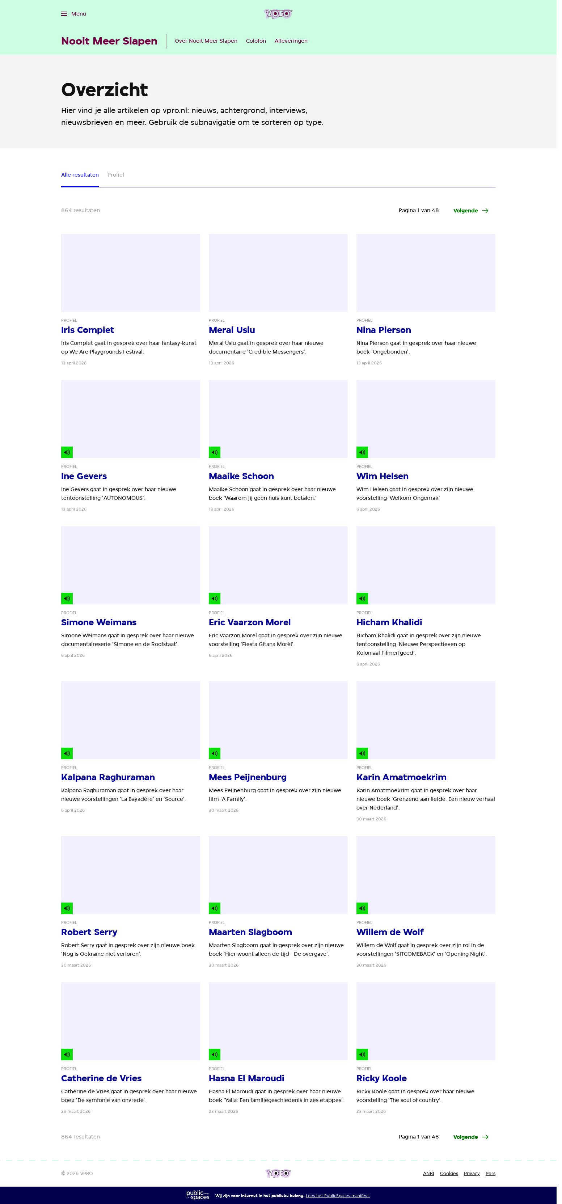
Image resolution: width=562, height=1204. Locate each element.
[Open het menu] (73, 14)
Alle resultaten (80, 175)
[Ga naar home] (278, 14)
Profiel (115, 175)
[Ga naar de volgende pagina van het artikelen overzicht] (471, 210)
